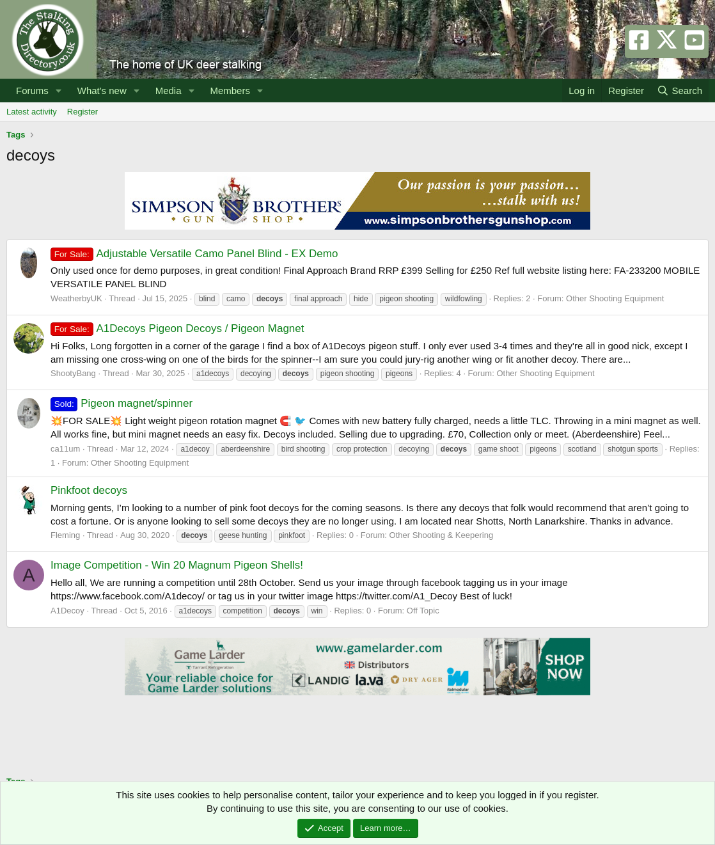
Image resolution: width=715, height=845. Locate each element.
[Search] (679, 90)
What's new (102, 90)
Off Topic (423, 610)
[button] (59, 90)
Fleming (65, 535)
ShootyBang (73, 373)
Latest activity (31, 111)
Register (82, 111)
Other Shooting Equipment (615, 298)
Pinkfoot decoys (89, 490)
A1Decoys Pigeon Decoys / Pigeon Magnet (177, 328)
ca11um (65, 449)
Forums (32, 90)
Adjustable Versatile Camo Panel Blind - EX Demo (194, 254)
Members (230, 90)
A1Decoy (67, 610)
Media (168, 90)
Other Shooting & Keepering (441, 535)
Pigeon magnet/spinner (121, 403)
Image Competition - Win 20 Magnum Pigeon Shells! (177, 565)
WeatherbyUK (76, 298)
